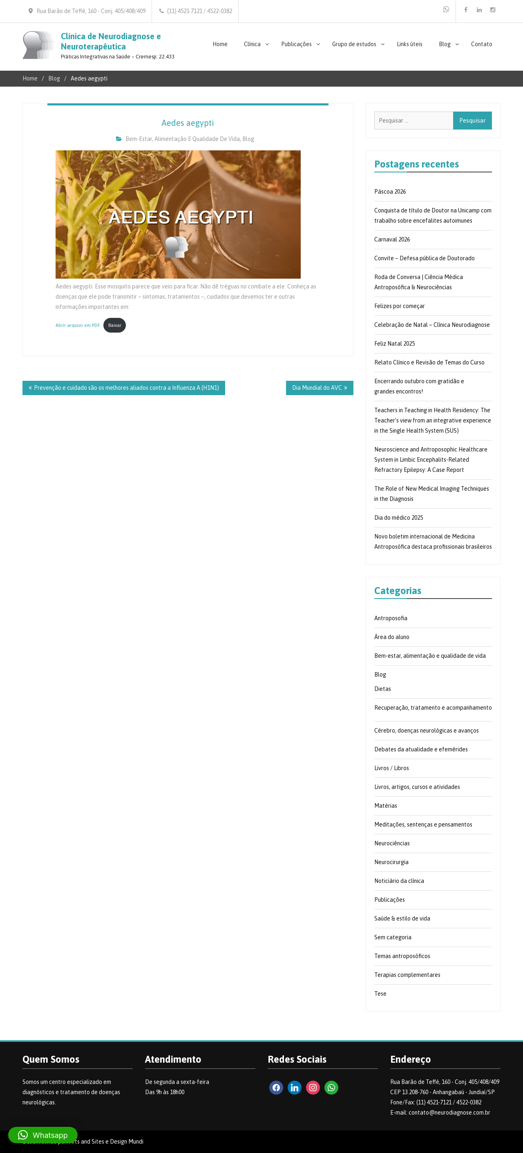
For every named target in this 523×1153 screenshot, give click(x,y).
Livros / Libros (391, 768)
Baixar (114, 325)
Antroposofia (390, 618)
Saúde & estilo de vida (402, 918)
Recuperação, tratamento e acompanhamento (433, 707)
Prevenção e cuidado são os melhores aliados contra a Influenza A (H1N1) (126, 387)
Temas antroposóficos (402, 956)
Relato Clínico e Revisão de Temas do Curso (429, 362)
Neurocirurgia (391, 862)
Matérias (385, 805)
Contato (481, 44)
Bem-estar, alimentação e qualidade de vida (182, 139)
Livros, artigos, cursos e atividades (417, 787)
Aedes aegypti (188, 122)
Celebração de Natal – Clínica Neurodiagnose (432, 325)
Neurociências (392, 843)
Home (220, 44)
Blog (445, 44)
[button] (43, 1135)
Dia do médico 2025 (398, 517)
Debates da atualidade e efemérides (421, 749)
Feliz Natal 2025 (394, 343)
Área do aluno (391, 637)
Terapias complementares (407, 975)
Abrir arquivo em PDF (78, 325)
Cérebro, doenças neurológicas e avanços (426, 730)
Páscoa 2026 (390, 191)
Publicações (296, 44)
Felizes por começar (399, 306)
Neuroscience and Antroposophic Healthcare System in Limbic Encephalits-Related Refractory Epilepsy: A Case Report (430, 459)
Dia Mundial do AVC (317, 387)
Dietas (382, 689)
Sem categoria (392, 937)
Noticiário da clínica (399, 881)
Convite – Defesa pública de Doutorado (424, 258)
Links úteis (409, 44)
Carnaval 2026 (392, 239)
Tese (380, 993)
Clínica (252, 44)
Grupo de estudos (354, 44)
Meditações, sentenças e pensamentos (423, 824)
